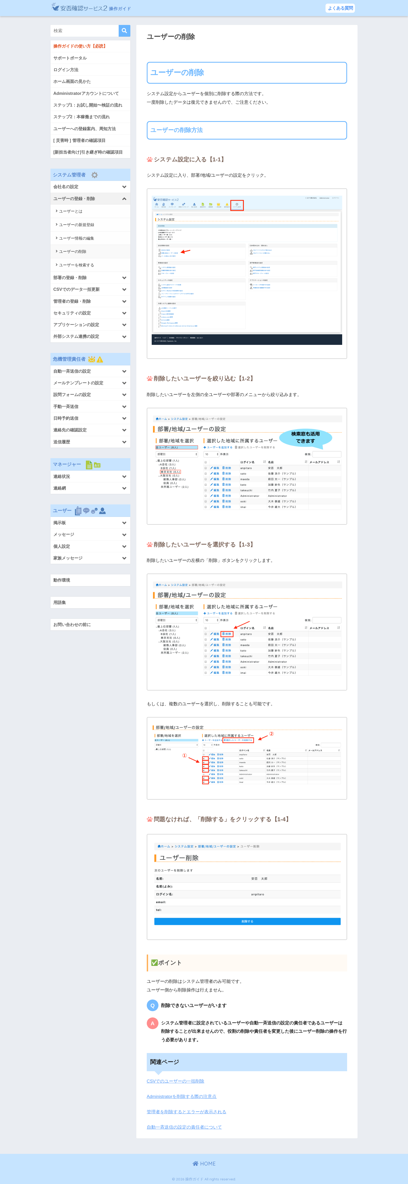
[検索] (124, 31)
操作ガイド (99, 8)
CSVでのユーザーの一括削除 (176, 1081)
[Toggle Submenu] (90, 187)
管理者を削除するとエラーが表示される (186, 1111)
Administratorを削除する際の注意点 (182, 1096)
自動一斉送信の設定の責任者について (184, 1126)
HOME (204, 1163)
